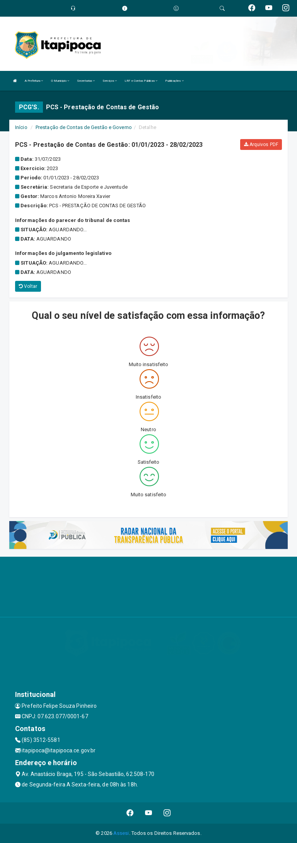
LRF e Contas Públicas (141, 81)
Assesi (121, 833)
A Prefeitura (34, 81)
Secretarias (86, 81)
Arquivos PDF (261, 144)
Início (21, 127)
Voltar (28, 286)
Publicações (174, 81)
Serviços (109, 81)
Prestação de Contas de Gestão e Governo (84, 127)
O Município (60, 81)
